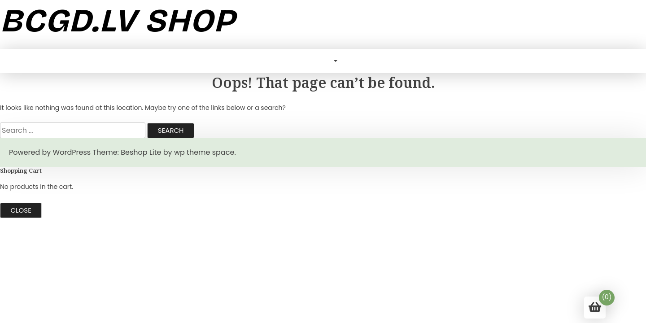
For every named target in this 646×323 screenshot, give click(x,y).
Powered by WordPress (50, 152)
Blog (322, 61)
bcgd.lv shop (117, 20)
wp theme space (204, 152)
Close (21, 210)
